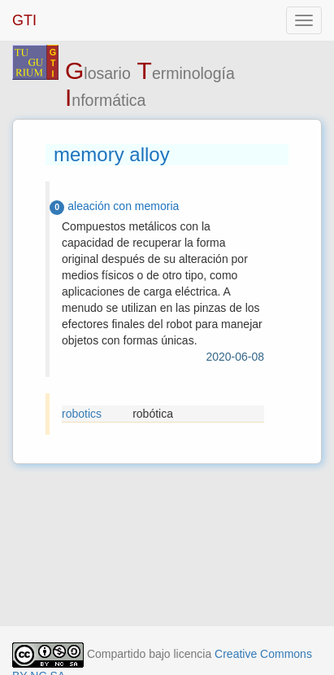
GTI (24, 20)
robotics (82, 413)
